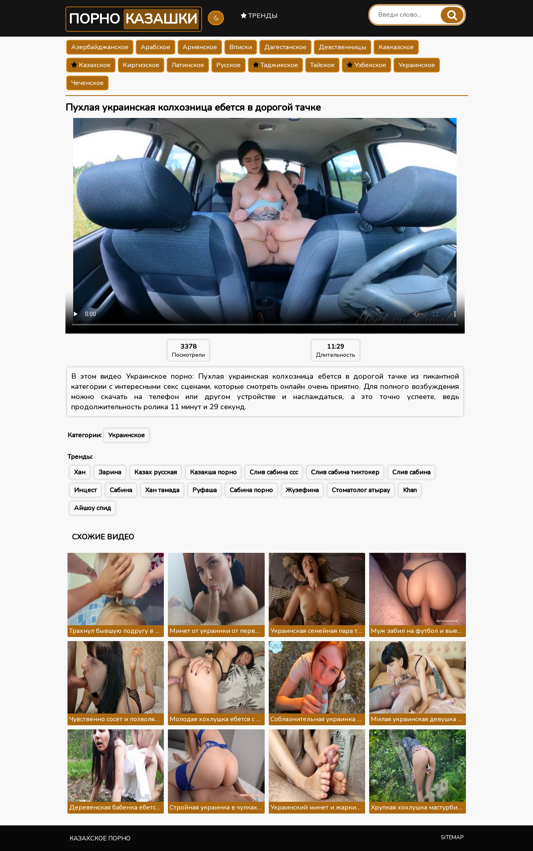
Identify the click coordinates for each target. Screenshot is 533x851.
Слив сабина (411, 472)
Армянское (200, 47)
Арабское (155, 47)
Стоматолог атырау (361, 490)
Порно (134, 19)
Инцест (85, 490)
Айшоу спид (92, 508)
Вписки (240, 47)
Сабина (121, 490)
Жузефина (302, 490)
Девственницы (342, 47)
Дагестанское (285, 47)
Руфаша (204, 490)
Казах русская (155, 472)
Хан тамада (162, 490)
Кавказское (396, 47)
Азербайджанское (99, 47)
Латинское (188, 65)
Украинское (416, 65)
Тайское (322, 65)
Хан (79, 472)
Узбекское (366, 65)
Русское (228, 65)
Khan (410, 490)
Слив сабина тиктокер (345, 472)
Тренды (259, 15)
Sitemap (452, 837)
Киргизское (141, 65)
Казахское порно (100, 838)
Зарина (109, 472)
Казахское (91, 65)
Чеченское (87, 83)
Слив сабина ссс (274, 472)
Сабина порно (251, 490)
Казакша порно (213, 472)
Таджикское (275, 65)
